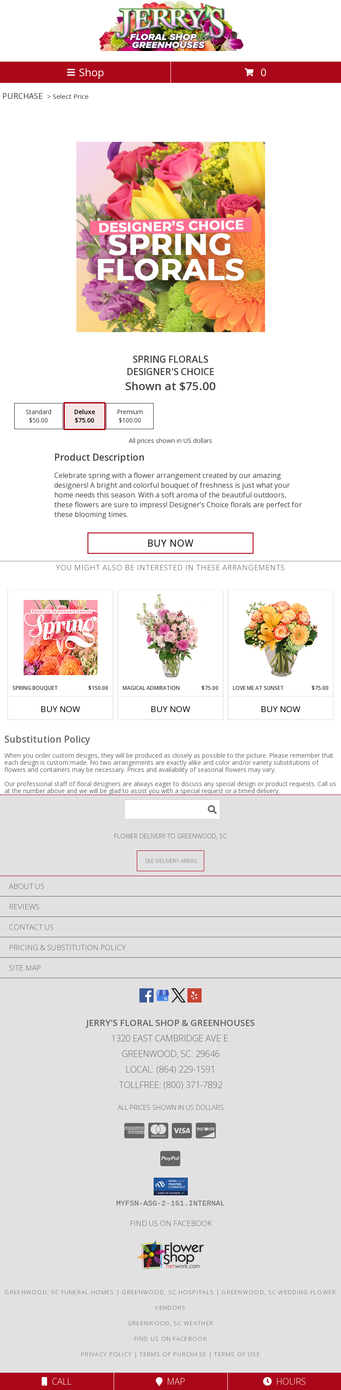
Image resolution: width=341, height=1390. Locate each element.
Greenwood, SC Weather (170, 1323)
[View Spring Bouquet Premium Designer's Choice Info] (61, 637)
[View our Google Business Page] (162, 1000)
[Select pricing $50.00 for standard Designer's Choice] (39, 416)
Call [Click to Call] (56, 1381)
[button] (171, 1186)
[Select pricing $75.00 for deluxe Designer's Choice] (84, 416)
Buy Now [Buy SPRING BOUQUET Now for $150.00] (60, 709)
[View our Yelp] (194, 1000)
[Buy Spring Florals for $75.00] (170, 543)
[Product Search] (172, 809)
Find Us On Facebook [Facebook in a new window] (171, 1223)
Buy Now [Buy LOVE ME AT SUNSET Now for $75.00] (281, 709)
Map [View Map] (170, 1381)
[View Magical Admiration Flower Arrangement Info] (171, 637)
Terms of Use (237, 1354)
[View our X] (178, 1000)
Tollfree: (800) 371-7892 (170, 1085)
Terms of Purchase (172, 1354)
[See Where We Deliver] (170, 860)
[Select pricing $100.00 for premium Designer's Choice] (130, 416)
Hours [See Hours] (284, 1381)
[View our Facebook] (146, 1000)
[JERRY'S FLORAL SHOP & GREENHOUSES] (170, 48)
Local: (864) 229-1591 (170, 1069)
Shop (85, 72)
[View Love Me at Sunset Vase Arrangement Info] (281, 637)
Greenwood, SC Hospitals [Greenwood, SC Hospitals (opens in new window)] (168, 1292)
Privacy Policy (106, 1354)
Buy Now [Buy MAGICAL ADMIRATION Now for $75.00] (170, 709)
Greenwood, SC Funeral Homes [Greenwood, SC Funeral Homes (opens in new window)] (59, 1292)
